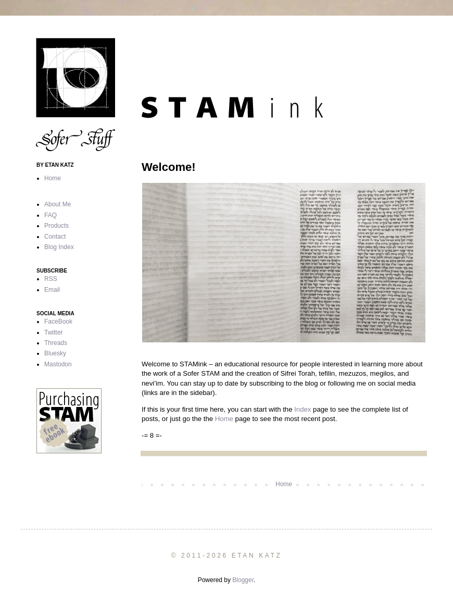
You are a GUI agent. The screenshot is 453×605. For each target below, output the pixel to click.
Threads (55, 343)
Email (52, 289)
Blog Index (59, 247)
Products (56, 225)
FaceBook (58, 321)
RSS (50, 278)
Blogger (243, 580)
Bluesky (55, 353)
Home (224, 419)
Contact (55, 236)
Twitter (53, 332)
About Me (57, 204)
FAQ (50, 215)
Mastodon (58, 364)
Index (302, 409)
